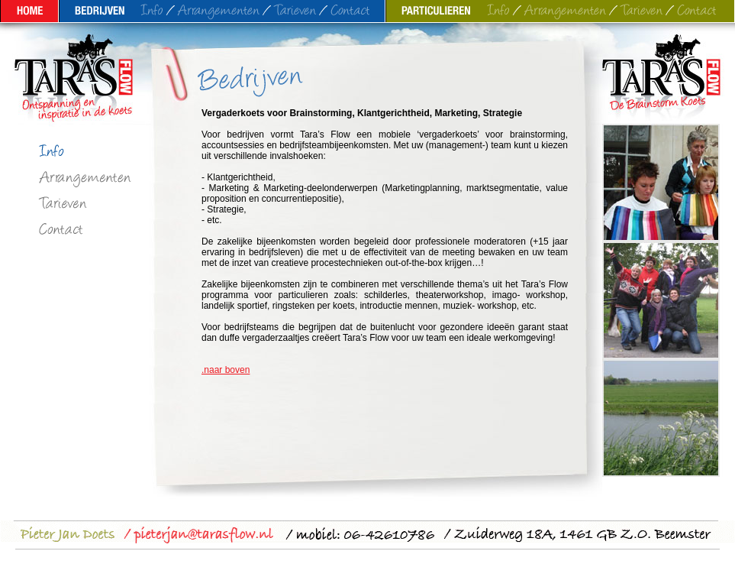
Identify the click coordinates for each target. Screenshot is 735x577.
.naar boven (225, 370)
